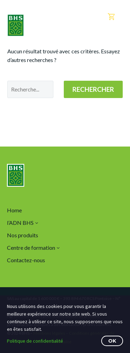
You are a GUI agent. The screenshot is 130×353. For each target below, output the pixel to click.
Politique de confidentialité (35, 341)
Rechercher (93, 89)
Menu (118, 38)
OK (112, 341)
